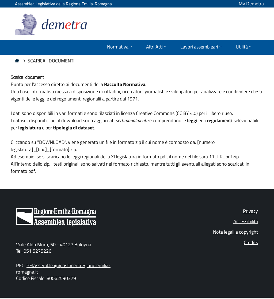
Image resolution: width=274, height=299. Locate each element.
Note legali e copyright (235, 232)
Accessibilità (245, 221)
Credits (251, 242)
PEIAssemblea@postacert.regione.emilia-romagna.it (63, 268)
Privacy (250, 211)
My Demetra (251, 3)
